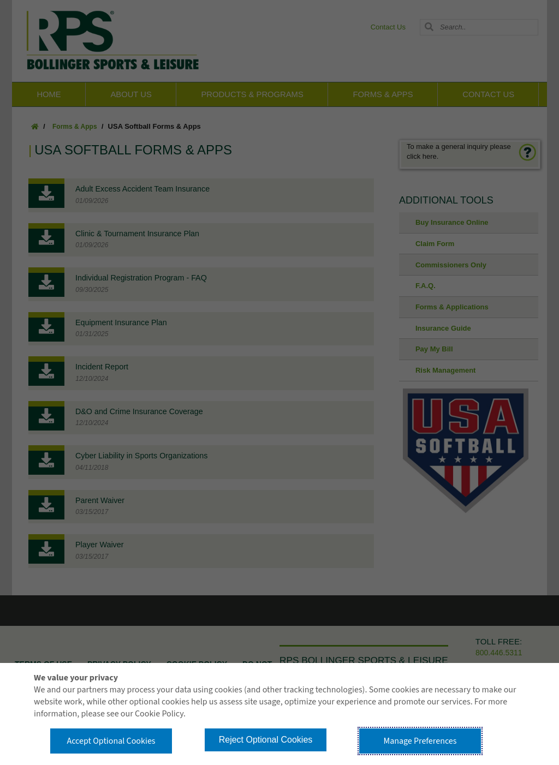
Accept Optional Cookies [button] (111, 741)
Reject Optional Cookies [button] (266, 739)
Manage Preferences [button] (420, 741)
